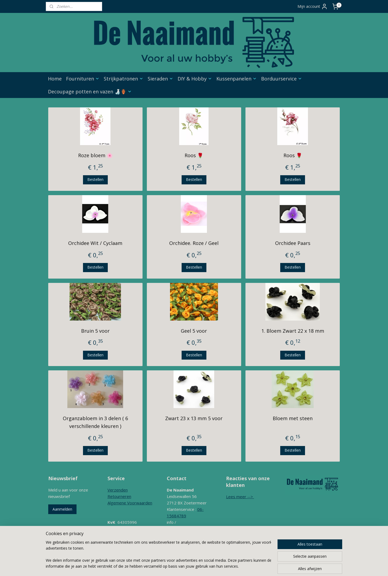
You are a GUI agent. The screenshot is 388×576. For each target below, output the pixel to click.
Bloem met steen (293, 418)
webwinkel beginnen (225, 564)
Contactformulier (182, 541)
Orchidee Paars (292, 243)
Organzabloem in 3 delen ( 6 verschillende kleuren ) (95, 422)
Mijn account (312, 6)
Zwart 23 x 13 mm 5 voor (194, 418)
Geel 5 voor (194, 331)
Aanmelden (62, 509)
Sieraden (160, 78)
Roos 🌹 (194, 155)
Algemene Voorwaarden (130, 502)
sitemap (193, 564)
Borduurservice (281, 78)
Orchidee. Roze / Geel (194, 243)
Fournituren (82, 78)
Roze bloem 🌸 (95, 155)
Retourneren (119, 496)
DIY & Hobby (195, 78)
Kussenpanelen (236, 78)
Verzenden (118, 490)
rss (205, 564)
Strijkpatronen (123, 78)
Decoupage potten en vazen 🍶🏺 (90, 91)
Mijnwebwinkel (272, 564)
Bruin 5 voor (95, 331)
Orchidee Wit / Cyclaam (95, 243)
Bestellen (95, 179)
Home (55, 78)
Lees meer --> (240, 496)
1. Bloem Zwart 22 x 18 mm (292, 331)
